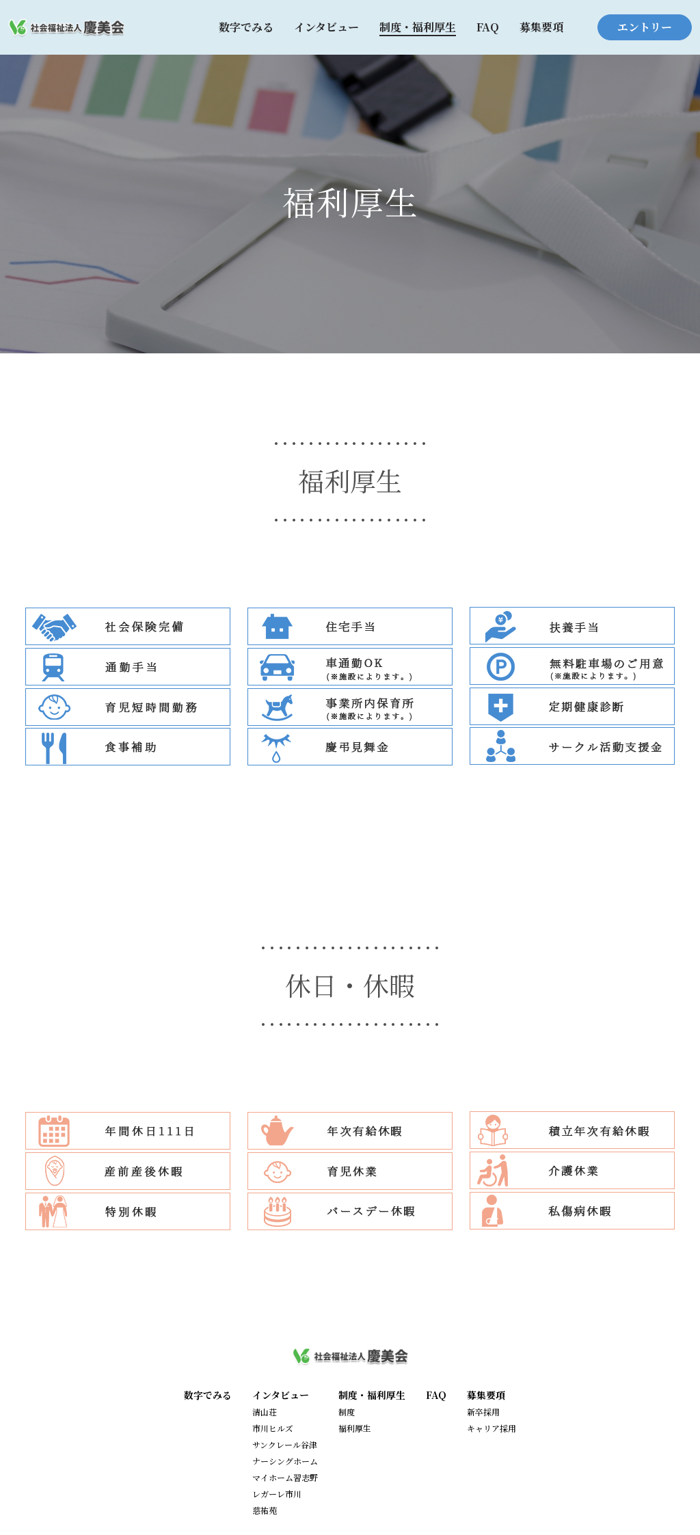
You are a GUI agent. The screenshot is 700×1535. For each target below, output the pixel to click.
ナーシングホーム (285, 1461)
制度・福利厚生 (417, 27)
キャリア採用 (491, 1428)
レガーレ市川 (276, 1493)
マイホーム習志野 (285, 1477)
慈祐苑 (264, 1510)
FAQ (487, 27)
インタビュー (326, 27)
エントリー (644, 27)
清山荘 (264, 1411)
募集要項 (541, 27)
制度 (346, 1411)
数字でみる (246, 27)
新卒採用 (483, 1411)
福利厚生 (354, 1428)
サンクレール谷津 (284, 1444)
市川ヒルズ (272, 1428)
